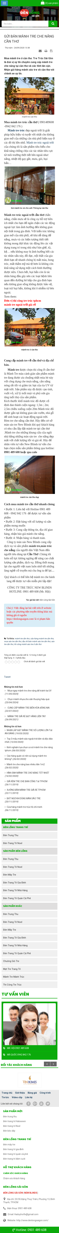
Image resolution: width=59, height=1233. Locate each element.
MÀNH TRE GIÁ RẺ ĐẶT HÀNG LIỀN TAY (27, 716)
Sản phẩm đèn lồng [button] (15, 851)
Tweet (7, 677)
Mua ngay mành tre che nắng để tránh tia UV (29, 690)
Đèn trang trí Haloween (14, 1121)
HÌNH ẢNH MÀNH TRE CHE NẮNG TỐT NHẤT (28, 773)
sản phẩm (49, 3)
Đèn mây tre (9, 874)
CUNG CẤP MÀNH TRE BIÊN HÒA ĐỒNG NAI (29, 707)
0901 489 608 (37, 1230)
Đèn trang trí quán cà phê (17, 898)
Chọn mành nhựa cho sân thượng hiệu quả (28, 699)
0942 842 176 (24, 1054)
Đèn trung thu (10, 835)
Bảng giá (32, 1093)
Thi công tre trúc (12, 984)
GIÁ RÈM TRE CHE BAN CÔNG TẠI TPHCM (27, 781)
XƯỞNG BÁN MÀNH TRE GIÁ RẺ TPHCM (26, 790)
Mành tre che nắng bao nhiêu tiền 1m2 (26, 764)
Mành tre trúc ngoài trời (40, 142)
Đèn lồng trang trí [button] (15, 827)
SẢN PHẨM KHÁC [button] (12, 906)
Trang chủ (7, 1093)
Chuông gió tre (11, 961)
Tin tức (5, 1097)
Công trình (45, 1093)
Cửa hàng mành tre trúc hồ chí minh (24, 807)
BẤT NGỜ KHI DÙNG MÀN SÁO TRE (24, 798)
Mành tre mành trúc (13, 976)
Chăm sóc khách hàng (15, 1173)
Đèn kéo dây (9, 1130)
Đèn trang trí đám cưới (14, 1159)
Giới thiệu (20, 1093)
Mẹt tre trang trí (12, 969)
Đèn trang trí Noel (12, 843)
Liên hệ (28, 1097)
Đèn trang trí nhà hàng (15, 890)
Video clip (17, 1097)
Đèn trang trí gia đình (14, 882)
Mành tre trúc (16, 130)
